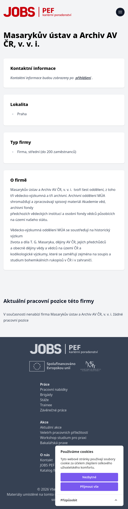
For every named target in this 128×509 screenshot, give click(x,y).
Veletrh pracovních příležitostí (64, 432)
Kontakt (46, 460)
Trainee (46, 405)
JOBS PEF (47, 465)
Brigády (46, 394)
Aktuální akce (51, 427)
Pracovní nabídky (54, 389)
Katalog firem (51, 470)
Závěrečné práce (53, 410)
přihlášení (83, 77)
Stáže (44, 399)
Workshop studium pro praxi (63, 437)
